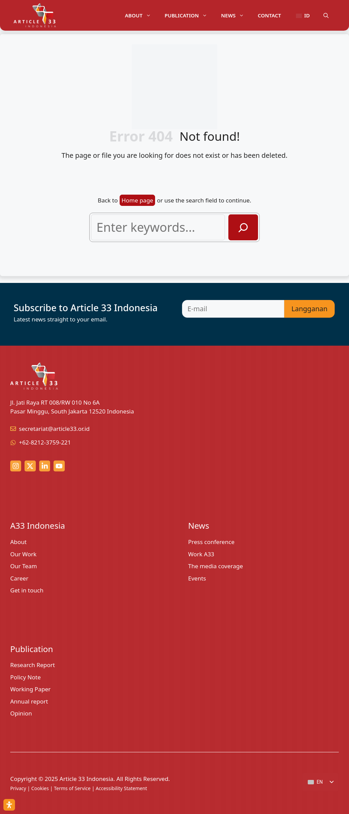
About (18, 542)
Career (19, 578)
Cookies (40, 788)
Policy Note (25, 677)
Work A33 (201, 554)
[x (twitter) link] (30, 466)
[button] (326, 15)
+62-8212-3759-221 (45, 442)
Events (197, 578)
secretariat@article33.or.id (54, 429)
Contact (269, 15)
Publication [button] (189, 15)
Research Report (32, 665)
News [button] (236, 15)
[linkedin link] (44, 466)
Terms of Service (72, 788)
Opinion (21, 713)
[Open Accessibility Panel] (9, 805)
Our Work (23, 554)
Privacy (18, 788)
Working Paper (30, 689)
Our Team (23, 566)
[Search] (243, 227)
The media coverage (215, 566)
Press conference (211, 542)
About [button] (141, 15)
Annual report (29, 701)
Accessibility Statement (121, 788)
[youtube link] (59, 466)
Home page (137, 200)
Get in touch (26, 590)
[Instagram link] (15, 466)
